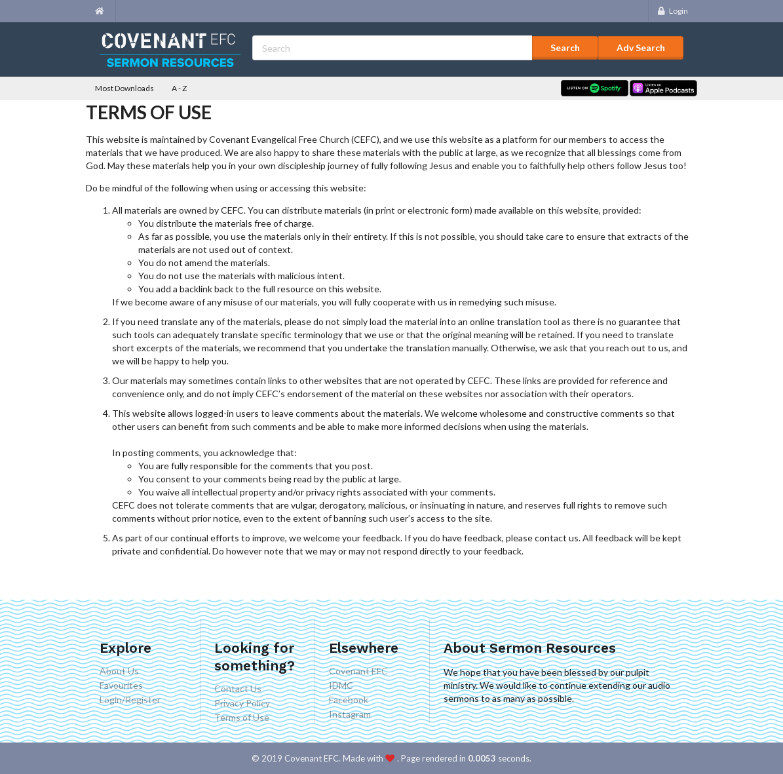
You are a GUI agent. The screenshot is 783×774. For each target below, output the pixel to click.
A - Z (179, 88)
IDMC (341, 685)
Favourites (121, 685)
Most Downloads (124, 88)
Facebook (348, 699)
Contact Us (237, 689)
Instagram (350, 714)
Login (672, 11)
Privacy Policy (242, 702)
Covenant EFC (358, 671)
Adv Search (641, 47)
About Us (119, 671)
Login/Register (130, 699)
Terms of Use (241, 717)
